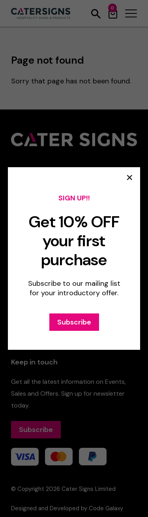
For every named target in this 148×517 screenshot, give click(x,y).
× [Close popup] (129, 177)
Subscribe (74, 322)
